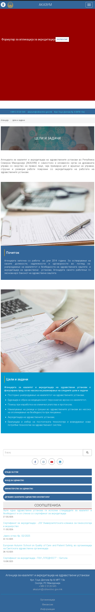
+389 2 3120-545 (17, 112)
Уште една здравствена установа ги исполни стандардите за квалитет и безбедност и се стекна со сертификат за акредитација (47, 512)
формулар (62, 39)
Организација (47, 599)
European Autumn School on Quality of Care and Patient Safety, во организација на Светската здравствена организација (47, 547)
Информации (47, 609)
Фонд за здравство (14, 480)
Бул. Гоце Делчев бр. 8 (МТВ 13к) (69, 112)
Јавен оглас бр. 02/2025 (16, 535)
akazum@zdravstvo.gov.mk (40, 112)
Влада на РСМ (11, 472)
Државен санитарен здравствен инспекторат (27, 497)
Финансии (47, 604)
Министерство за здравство (19, 489)
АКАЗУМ (45, 4)
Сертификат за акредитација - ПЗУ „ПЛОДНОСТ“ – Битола (35, 558)
